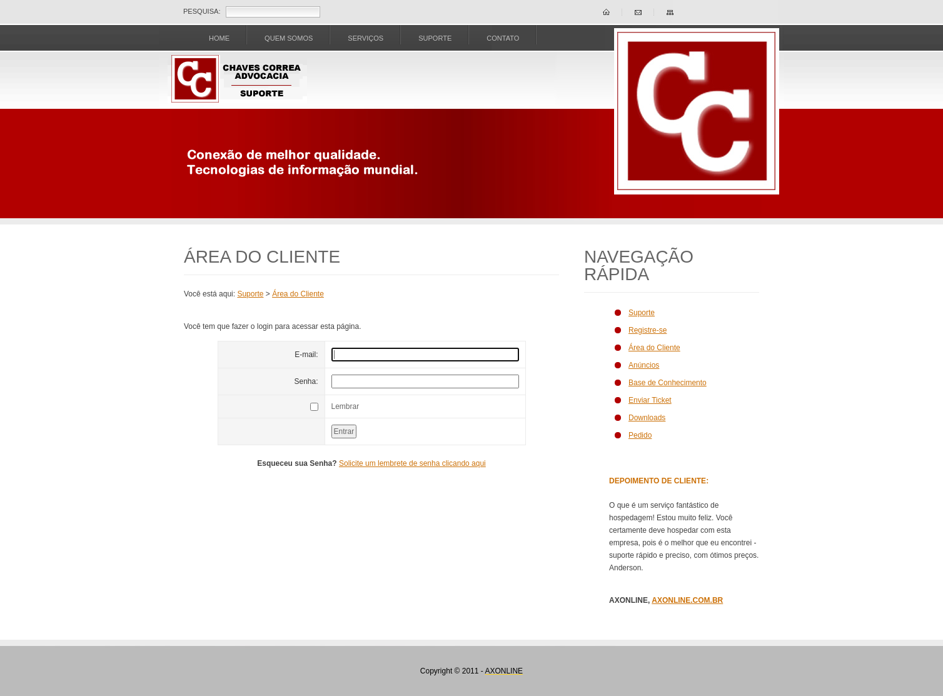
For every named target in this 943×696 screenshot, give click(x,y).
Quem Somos (289, 38)
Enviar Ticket (650, 400)
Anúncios (643, 365)
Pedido (640, 435)
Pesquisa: (201, 11)
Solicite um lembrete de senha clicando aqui (412, 463)
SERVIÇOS (365, 38)
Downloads (646, 417)
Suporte (250, 294)
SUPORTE (434, 38)
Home (219, 38)
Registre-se (647, 330)
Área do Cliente (298, 294)
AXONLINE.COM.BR (687, 600)
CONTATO (503, 38)
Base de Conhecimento (667, 382)
